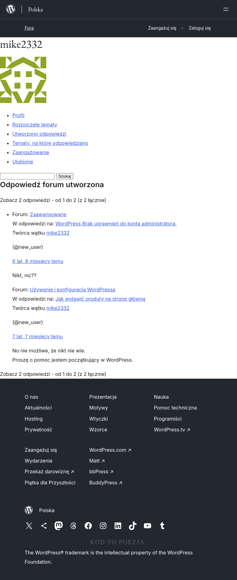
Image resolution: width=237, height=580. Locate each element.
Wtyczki (98, 419)
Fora (29, 28)
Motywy (98, 408)
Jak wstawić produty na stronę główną (100, 299)
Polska (47, 510)
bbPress (101, 471)
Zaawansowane (48, 214)
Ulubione (22, 161)
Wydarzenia (38, 461)
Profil (18, 115)
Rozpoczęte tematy (34, 124)
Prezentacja (103, 397)
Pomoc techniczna (175, 408)
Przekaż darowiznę (49, 471)
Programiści (168, 419)
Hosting (34, 419)
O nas (31, 397)
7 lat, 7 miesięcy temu (37, 336)
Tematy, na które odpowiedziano (50, 143)
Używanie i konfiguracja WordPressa (72, 289)
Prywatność (38, 429)
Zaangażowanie (30, 152)
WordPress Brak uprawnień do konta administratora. (116, 223)
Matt (97, 461)
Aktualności (38, 408)
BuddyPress (106, 482)
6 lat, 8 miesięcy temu (37, 261)
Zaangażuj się (41, 450)
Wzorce (98, 429)
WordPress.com (110, 450)
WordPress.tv (172, 429)
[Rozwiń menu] (227, 9)
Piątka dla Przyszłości (50, 482)
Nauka (161, 397)
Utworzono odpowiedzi (39, 134)
